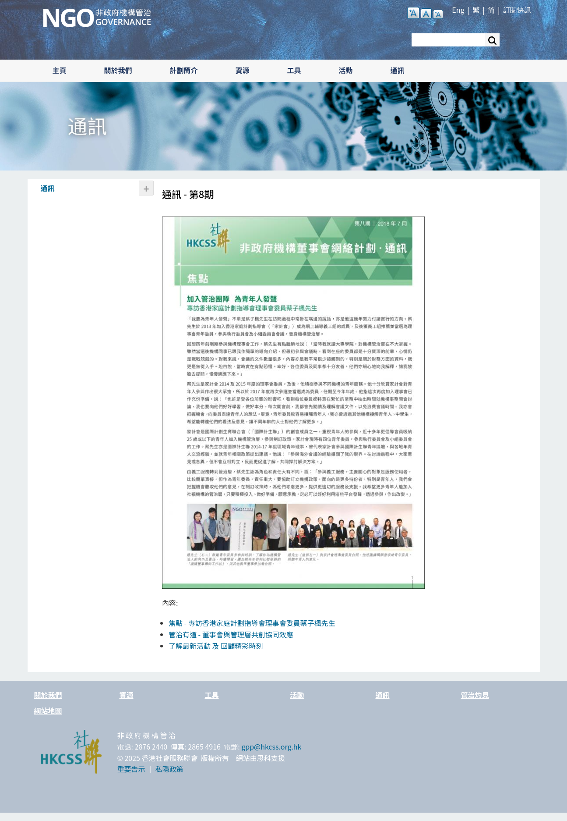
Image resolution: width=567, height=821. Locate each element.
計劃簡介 (184, 70)
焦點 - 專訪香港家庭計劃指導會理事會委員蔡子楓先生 (252, 623)
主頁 (60, 70)
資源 (243, 70)
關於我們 (118, 70)
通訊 (398, 70)
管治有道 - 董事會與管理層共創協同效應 (231, 634)
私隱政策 (169, 769)
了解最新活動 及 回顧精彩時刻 (216, 645)
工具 (294, 70)
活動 (346, 70)
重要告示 (131, 769)
